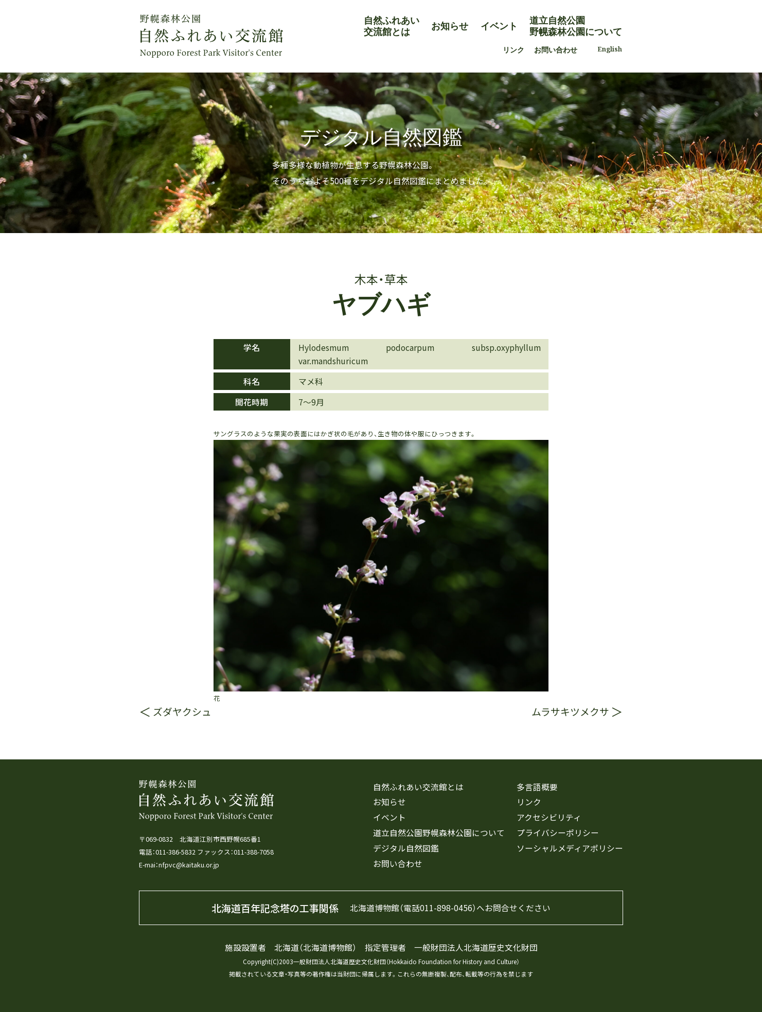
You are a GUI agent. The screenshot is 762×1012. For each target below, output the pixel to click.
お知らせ (449, 26)
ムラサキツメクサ (570, 711)
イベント (499, 26)
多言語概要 (537, 787)
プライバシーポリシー (558, 833)
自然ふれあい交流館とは (391, 26)
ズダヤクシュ (182, 711)
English (609, 49)
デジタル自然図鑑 (406, 849)
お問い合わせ (555, 50)
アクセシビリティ (549, 818)
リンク (513, 50)
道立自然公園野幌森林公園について (575, 26)
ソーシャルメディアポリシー (570, 849)
